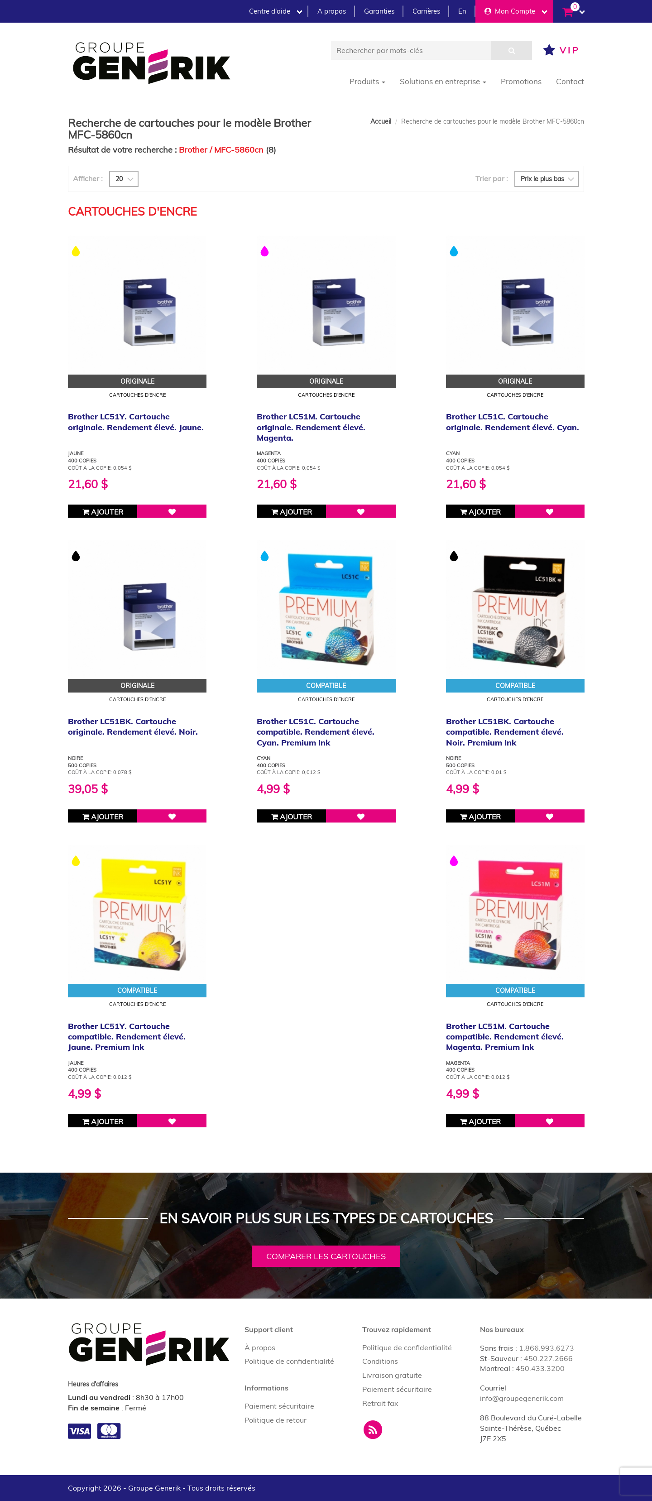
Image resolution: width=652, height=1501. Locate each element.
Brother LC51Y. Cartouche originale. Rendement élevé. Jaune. (136, 421)
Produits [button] (367, 81)
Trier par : (491, 178)
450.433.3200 (540, 1368)
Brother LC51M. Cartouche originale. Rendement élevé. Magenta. (311, 427)
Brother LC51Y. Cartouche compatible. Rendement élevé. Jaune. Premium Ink (127, 1037)
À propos (259, 1347)
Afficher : (88, 178)
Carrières (426, 11)
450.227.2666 (548, 1358)
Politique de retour (275, 1419)
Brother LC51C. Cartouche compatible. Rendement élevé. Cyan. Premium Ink (315, 732)
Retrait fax (380, 1403)
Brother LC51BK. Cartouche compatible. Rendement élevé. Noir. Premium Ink (505, 732)
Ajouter (102, 511)
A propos (331, 11)
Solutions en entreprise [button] (443, 81)
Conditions (380, 1361)
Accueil (380, 121)
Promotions (521, 81)
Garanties (379, 11)
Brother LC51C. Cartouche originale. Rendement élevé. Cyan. (512, 421)
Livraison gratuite (392, 1375)
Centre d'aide (275, 11)
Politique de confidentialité (289, 1361)
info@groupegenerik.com (522, 1398)
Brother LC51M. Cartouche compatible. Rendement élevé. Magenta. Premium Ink (505, 1037)
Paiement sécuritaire (279, 1405)
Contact (570, 81)
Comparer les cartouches (326, 1256)
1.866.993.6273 (546, 1347)
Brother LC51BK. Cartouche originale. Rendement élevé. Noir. (133, 726)
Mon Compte (515, 11)
